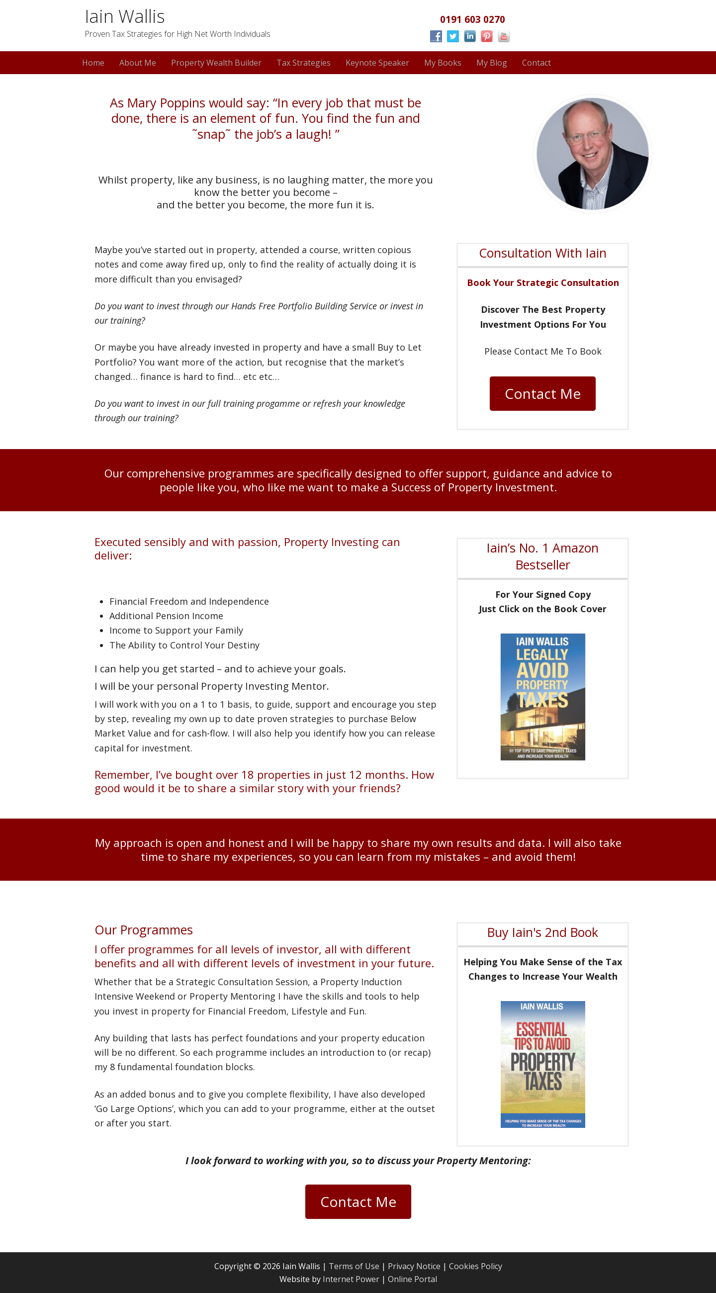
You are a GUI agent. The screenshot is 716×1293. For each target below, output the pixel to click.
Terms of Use (354, 1266)
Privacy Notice (414, 1266)
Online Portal (412, 1279)
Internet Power (352, 1279)
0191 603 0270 (472, 19)
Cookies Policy (475, 1266)
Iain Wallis (125, 16)
